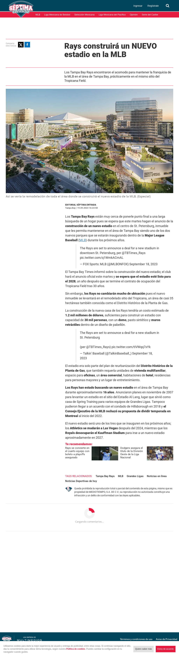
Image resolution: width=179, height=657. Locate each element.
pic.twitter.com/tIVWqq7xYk (131, 347)
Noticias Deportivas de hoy (81, 481)
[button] (21, 44)
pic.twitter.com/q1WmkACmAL (101, 257)
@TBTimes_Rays (133, 253)
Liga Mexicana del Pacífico (112, 14)
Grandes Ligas (135, 476)
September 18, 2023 (143, 264)
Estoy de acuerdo (165, 649)
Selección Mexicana (84, 14)
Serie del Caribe (150, 14)
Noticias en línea (157, 476)
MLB (37, 14)
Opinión (134, 14)
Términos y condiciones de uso (136, 639)
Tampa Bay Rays (105, 476)
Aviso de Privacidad (166, 639)
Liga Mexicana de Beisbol (57, 14)
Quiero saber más (143, 649)
